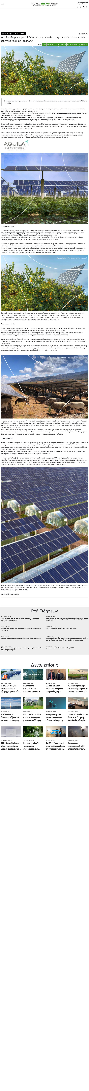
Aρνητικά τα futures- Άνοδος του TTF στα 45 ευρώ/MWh (60, 648)
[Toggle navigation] (3, 4)
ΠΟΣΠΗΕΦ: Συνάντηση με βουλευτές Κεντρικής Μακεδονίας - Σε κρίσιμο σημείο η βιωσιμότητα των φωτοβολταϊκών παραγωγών (78, 717)
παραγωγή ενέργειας (72, 45)
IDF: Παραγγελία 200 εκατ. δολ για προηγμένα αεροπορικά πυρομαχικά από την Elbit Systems (67, 620)
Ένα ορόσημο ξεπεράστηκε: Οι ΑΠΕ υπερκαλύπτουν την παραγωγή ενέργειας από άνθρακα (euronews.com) (76, 746)
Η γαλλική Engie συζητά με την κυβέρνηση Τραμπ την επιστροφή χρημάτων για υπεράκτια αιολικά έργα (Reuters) (56, 746)
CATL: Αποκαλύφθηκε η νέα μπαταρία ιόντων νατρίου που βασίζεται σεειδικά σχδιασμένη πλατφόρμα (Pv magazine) (10, 746)
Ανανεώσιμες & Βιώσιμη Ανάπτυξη (13, 34)
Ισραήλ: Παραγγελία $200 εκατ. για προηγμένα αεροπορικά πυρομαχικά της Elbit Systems (21, 629)
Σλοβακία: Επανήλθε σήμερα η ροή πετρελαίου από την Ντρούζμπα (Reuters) (21, 638)
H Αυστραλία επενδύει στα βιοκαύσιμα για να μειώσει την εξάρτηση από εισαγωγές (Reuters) (33, 717)
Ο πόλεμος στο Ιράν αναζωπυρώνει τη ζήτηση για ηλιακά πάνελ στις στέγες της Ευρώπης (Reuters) (11, 688)
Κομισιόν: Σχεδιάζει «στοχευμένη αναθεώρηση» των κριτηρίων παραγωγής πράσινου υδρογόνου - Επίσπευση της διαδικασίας (32, 746)
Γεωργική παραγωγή (61, 45)
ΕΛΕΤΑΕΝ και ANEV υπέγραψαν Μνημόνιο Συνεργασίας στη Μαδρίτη (54, 688)
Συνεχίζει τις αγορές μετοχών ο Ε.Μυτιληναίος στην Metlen (61, 628)
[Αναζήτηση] (87, 7)
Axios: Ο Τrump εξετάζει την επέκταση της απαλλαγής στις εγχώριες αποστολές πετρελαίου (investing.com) (21, 649)
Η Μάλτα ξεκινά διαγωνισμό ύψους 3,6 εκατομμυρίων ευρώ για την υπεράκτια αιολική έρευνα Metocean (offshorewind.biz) (10, 717)
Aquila (44, 45)
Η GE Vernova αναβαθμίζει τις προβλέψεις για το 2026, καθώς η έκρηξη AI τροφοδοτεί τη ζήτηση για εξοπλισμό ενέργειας (33, 688)
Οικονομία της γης (83, 45)
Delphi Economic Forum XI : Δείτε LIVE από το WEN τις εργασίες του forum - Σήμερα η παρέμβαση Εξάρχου (20, 620)
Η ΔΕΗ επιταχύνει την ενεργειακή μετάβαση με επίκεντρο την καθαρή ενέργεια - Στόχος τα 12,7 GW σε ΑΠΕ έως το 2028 (78, 688)
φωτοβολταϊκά (50, 45)
